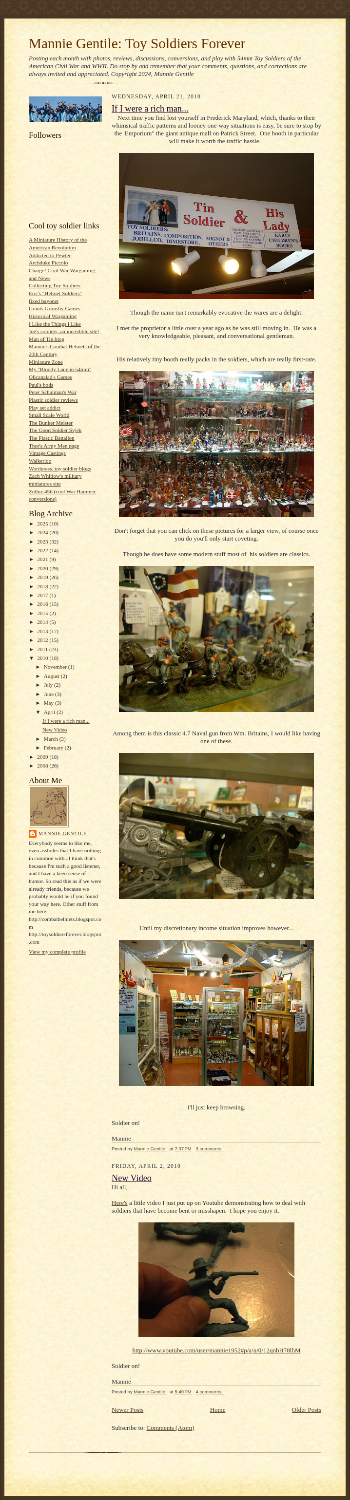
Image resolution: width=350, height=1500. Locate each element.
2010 (43, 658)
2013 (43, 631)
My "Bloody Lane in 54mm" (60, 369)
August (52, 676)
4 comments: (210, 1391)
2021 (43, 559)
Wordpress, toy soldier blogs (60, 468)
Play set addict (44, 408)
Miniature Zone (46, 362)
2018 (43, 586)
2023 (43, 541)
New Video (54, 729)
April (50, 712)
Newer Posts (127, 1409)
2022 (43, 550)
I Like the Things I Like (55, 324)
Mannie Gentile (63, 833)
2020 (43, 568)
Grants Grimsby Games (54, 308)
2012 (43, 640)
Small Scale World (49, 415)
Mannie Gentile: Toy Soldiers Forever (137, 43)
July (49, 685)
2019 (43, 577)
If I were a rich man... (66, 721)
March (51, 739)
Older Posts (306, 1409)
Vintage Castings (47, 453)
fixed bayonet (43, 301)
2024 (43, 532)
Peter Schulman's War (53, 392)
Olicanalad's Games (50, 377)
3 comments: (210, 1148)
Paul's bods (41, 385)
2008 (43, 766)
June (49, 694)
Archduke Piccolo (48, 262)
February (54, 747)
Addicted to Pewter (50, 255)
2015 (43, 613)
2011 (43, 649)
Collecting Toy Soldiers (54, 285)
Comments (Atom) (170, 1427)
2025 (43, 523)
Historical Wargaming (53, 316)
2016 (43, 604)
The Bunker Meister (51, 423)
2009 (43, 757)
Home (218, 1409)
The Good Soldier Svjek (55, 430)
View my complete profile (57, 952)
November (56, 667)
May (49, 703)
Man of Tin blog (46, 339)
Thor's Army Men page (54, 446)
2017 (43, 595)
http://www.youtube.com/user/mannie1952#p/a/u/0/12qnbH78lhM (216, 1350)
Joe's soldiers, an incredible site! (64, 331)
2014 (43, 622)
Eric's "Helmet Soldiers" (55, 293)
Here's (120, 1202)
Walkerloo (40, 461)
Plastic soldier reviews (53, 400)
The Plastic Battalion (52, 438)
